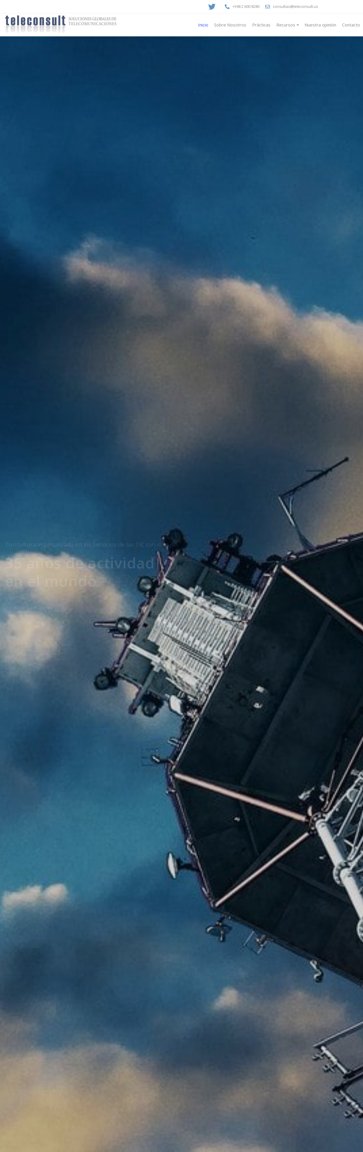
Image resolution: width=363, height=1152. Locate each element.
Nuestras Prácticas (33, 608)
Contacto (351, 25)
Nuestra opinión (320, 25)
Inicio (203, 25)
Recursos (285, 25)
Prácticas (261, 25)
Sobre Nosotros (230, 25)
